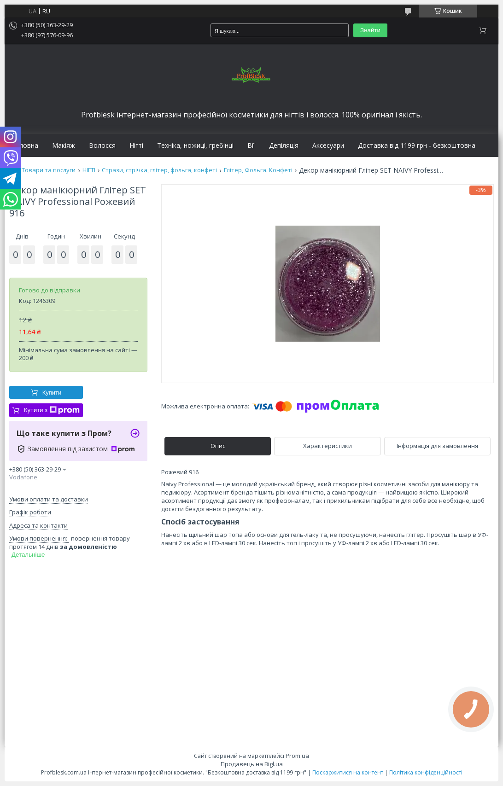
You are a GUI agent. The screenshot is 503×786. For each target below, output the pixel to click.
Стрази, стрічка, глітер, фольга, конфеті (159, 170)
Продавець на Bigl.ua (252, 764)
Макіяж (63, 145)
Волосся (102, 145)
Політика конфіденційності (425, 772)
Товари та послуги (49, 170)
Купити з (52, 410)
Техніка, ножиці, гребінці (195, 145)
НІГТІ (88, 170)
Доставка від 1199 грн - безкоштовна (416, 145)
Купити (52, 392)
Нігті (136, 145)
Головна (25, 145)
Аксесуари (328, 145)
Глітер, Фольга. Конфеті (258, 170)
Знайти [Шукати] (370, 30)
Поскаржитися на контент (347, 772)
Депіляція (283, 145)
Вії (251, 145)
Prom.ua (297, 755)
